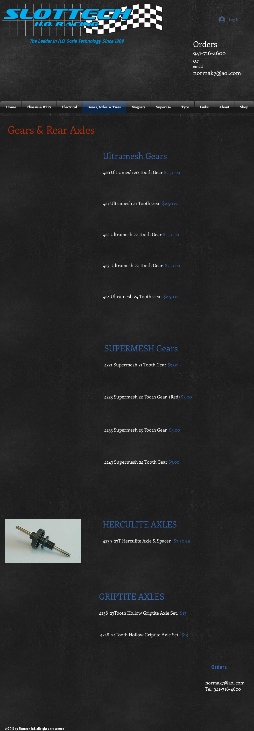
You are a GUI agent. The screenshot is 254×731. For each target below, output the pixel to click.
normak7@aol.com (217, 73)
